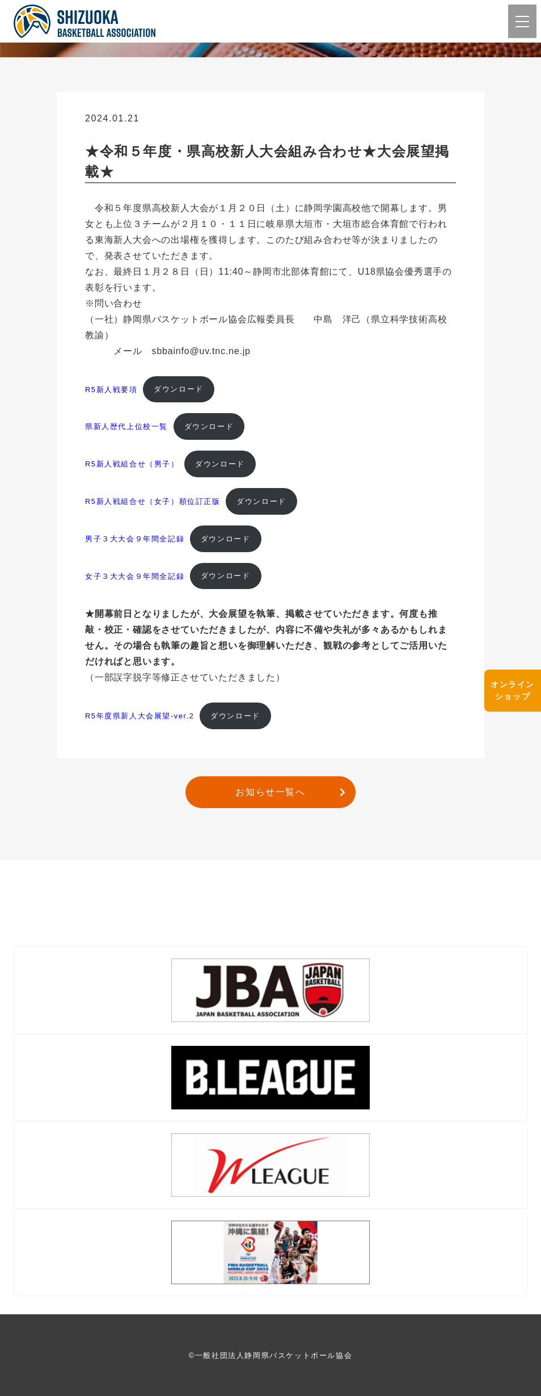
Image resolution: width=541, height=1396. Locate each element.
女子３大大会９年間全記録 (134, 575)
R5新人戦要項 (111, 389)
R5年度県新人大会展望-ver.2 (140, 716)
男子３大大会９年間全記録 (134, 539)
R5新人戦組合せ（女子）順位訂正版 (153, 501)
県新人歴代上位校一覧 (126, 426)
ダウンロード (179, 389)
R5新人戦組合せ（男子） (132, 464)
